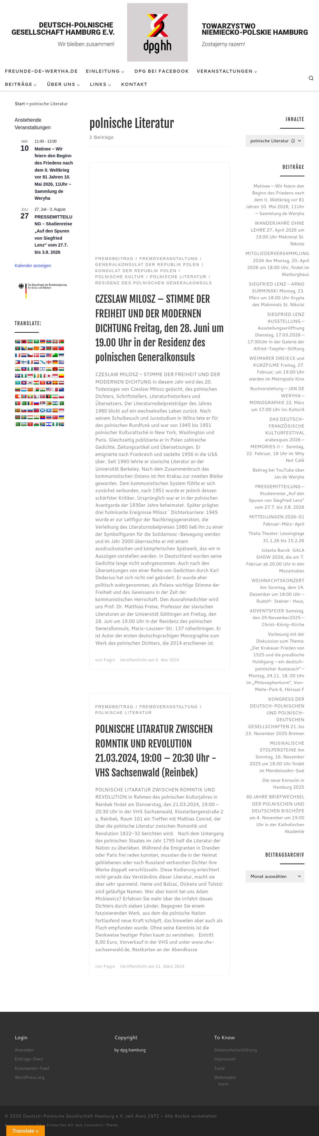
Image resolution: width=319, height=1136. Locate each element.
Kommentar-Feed (32, 1068)
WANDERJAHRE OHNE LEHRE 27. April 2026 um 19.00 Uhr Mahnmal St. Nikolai (277, 233)
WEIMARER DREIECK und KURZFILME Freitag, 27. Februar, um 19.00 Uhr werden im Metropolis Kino (276, 368)
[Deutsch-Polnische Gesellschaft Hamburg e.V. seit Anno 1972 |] (159, 31)
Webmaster (225, 1077)
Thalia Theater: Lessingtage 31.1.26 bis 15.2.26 (276, 536)
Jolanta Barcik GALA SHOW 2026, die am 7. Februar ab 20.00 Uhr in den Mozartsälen (275, 560)
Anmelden (24, 1050)
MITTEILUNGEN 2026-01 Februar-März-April (276, 520)
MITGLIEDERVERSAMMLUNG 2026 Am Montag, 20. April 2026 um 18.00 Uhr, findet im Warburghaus (277, 263)
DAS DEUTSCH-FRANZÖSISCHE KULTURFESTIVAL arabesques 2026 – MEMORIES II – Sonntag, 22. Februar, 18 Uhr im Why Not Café (275, 439)
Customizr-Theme (101, 1125)
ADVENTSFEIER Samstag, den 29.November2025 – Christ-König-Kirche (277, 617)
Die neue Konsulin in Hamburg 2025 (283, 783)
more (223, 1084)
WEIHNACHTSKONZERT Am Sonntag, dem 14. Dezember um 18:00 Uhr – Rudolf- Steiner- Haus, (277, 590)
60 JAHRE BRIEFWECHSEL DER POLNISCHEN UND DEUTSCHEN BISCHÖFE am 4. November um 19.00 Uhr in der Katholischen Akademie (275, 813)
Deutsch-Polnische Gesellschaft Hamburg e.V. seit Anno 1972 (91, 1116)
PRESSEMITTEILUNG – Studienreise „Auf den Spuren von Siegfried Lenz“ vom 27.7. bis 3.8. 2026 (276, 496)
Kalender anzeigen (33, 265)
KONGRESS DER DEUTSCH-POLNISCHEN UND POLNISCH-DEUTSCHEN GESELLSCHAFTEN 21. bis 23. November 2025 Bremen (274, 716)
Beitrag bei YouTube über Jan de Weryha (278, 473)
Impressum (225, 1059)
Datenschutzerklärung (235, 1050)
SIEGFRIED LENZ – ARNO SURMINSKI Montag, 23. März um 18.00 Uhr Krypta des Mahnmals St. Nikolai (276, 294)
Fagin (109, 660)
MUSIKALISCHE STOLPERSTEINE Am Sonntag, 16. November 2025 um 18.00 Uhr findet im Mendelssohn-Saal (277, 757)
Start (20, 103)
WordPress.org (29, 1077)
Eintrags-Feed (29, 1059)
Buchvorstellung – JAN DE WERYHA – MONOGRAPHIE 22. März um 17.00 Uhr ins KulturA (276, 398)
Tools (219, 1068)
